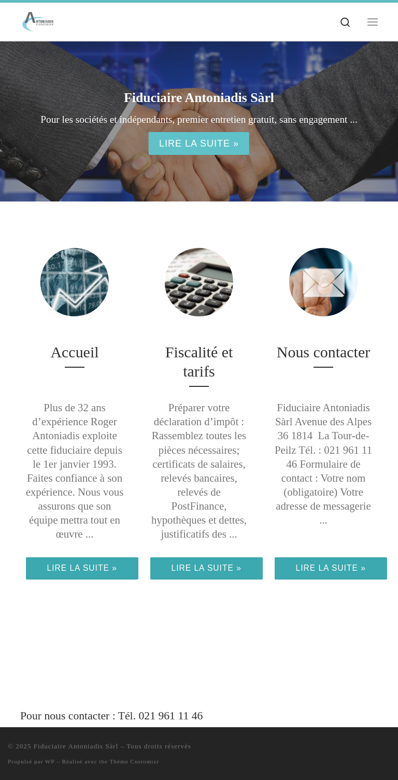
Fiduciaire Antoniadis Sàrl (76, 746)
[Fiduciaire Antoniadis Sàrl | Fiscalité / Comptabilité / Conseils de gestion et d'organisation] (37, 20)
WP (49, 761)
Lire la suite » (199, 143)
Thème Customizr (134, 761)
